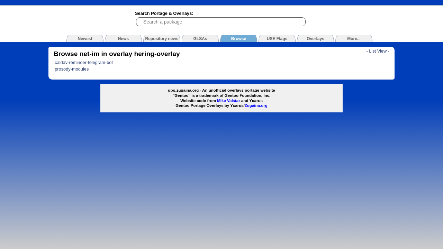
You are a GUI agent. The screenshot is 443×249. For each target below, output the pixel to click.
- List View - (377, 51)
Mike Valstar (228, 101)
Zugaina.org (256, 105)
